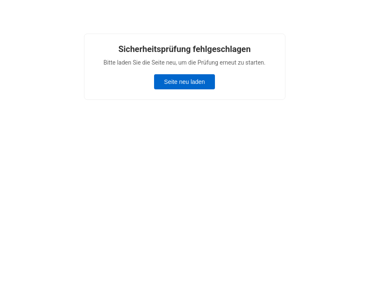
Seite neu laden (184, 81)
